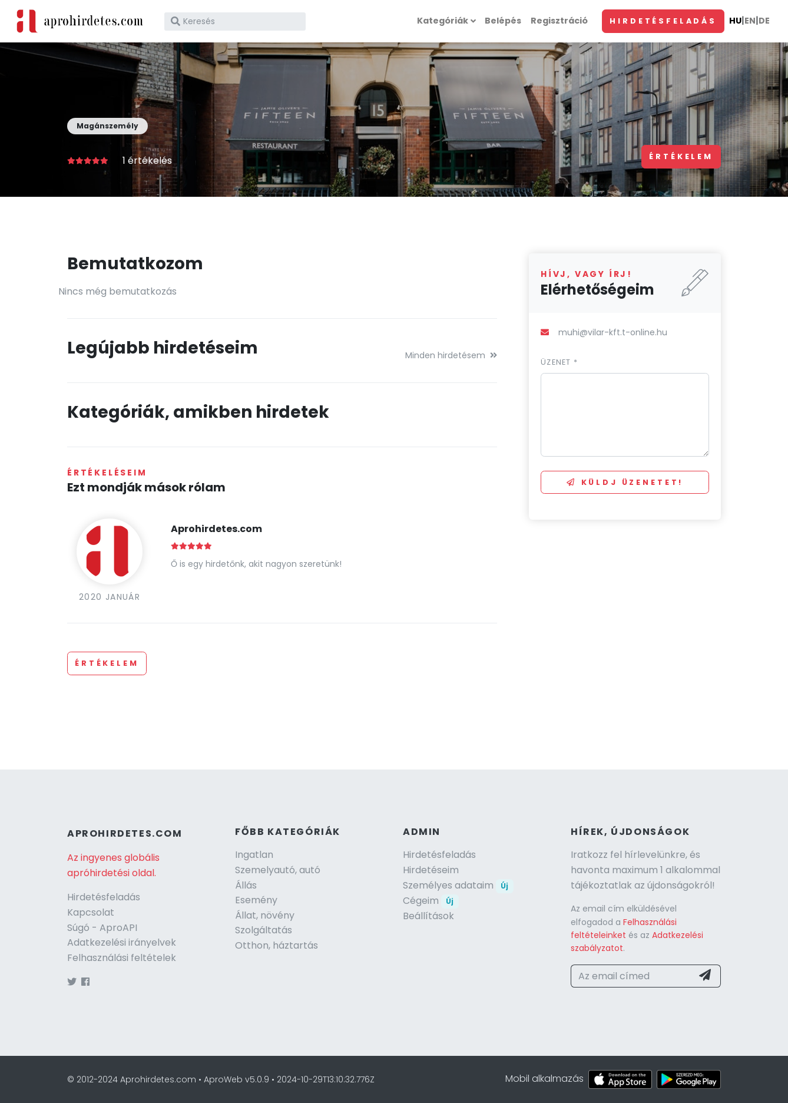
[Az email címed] (632, 976)
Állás (246, 885)
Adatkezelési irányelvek (121, 942)
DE (764, 21)
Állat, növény (264, 915)
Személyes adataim (458, 885)
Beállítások (428, 916)
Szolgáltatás (263, 930)
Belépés (503, 21)
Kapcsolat (90, 912)
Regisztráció (559, 21)
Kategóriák (442, 21)
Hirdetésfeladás (663, 21)
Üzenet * (559, 362)
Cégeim (431, 900)
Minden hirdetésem (451, 355)
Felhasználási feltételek (121, 958)
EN (750, 21)
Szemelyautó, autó (277, 870)
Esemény (256, 900)
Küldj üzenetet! (625, 482)
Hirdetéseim (431, 870)
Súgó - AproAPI (102, 927)
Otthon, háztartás (276, 945)
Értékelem (681, 156)
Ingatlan (254, 854)
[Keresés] (235, 21)
